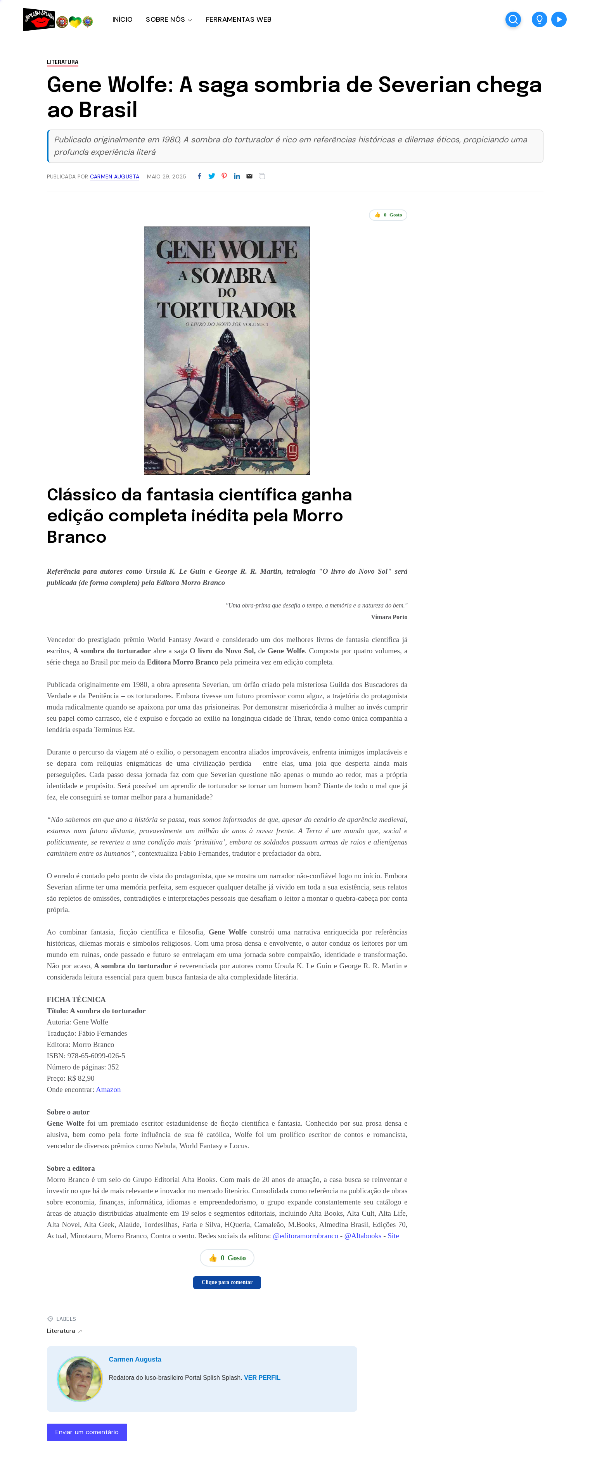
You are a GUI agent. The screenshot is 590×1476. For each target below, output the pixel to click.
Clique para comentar (227, 1282)
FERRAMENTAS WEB (239, 19)
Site (393, 1236)
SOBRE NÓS (165, 19)
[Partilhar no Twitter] (211, 176)
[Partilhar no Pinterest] (224, 176)
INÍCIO (122, 19)
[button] (539, 19)
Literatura (62, 62)
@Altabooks (363, 1236)
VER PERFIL (262, 1377)
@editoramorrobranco (305, 1236)
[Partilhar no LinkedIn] (237, 176)
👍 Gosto (388, 215)
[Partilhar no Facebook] (199, 176)
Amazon (107, 1089)
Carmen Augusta (135, 1359)
